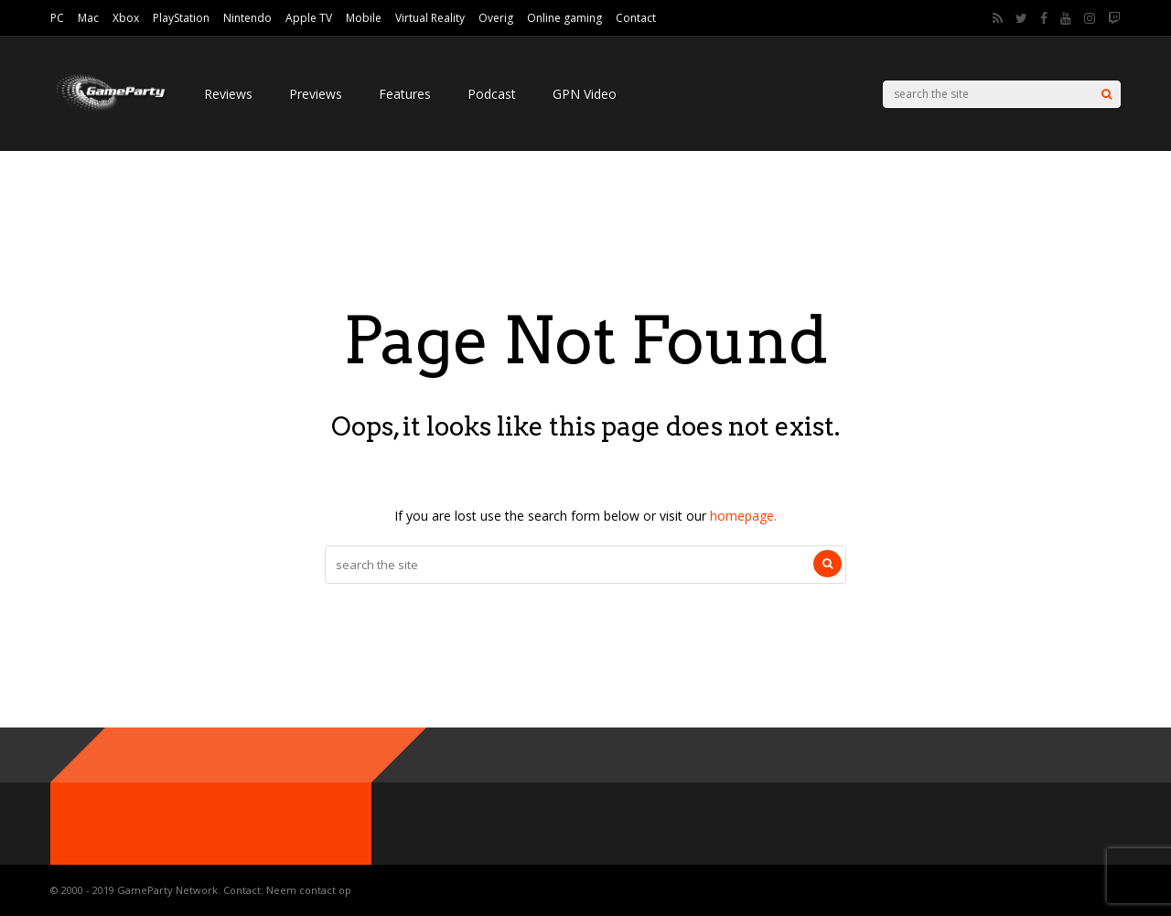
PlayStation (181, 18)
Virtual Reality (430, 18)
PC (57, 18)
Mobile (363, 18)
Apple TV (308, 18)
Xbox (126, 18)
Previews (315, 93)
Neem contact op (308, 890)
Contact (636, 18)
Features (405, 93)
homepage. (743, 515)
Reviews (228, 93)
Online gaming (564, 18)
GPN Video (585, 93)
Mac (88, 18)
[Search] (1106, 94)
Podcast (491, 93)
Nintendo (247, 18)
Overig (495, 18)
